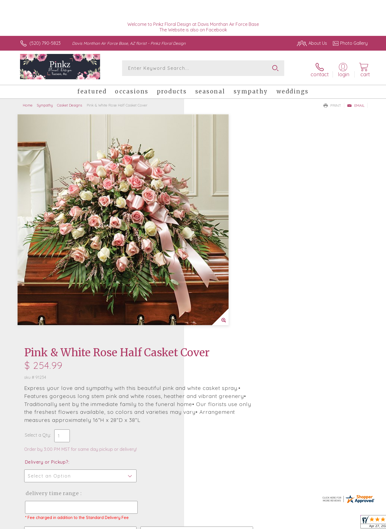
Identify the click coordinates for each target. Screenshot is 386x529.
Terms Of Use (245, 523)
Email (356, 103)
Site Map (353, 523)
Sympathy (45, 103)
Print (332, 103)
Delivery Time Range (221, 276)
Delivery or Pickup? (215, 245)
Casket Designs (69, 103)
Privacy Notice (278, 523)
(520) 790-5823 (45, 43)
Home (28, 103)
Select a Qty (206, 218)
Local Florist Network (318, 523)
